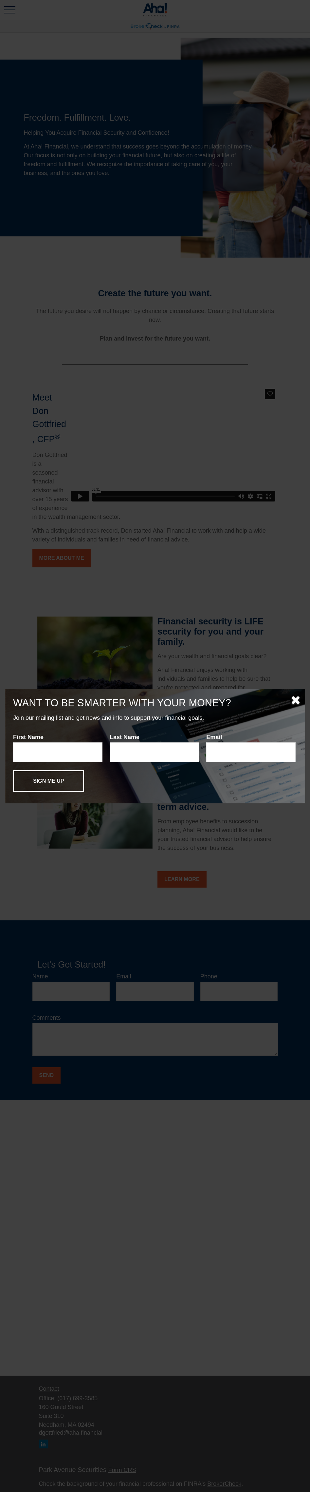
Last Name (124, 737)
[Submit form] (48, 781)
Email (214, 737)
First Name (28, 737)
